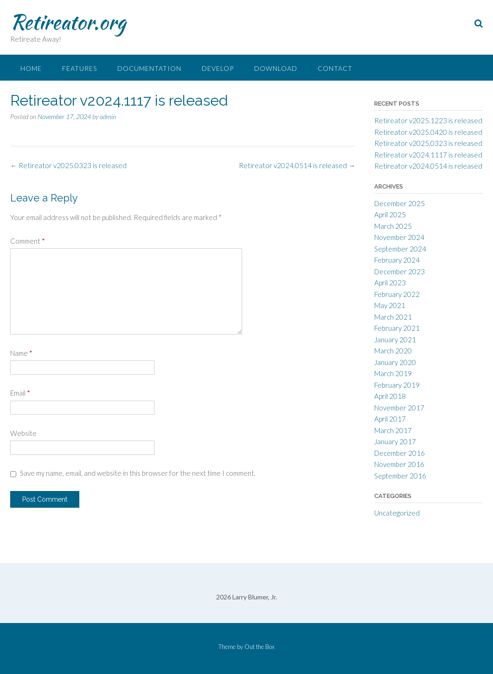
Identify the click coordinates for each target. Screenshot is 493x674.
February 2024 (397, 260)
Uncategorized (397, 513)
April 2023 (390, 282)
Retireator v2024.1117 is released (428, 155)
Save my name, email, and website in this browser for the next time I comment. (138, 473)
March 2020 (393, 350)
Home (31, 68)
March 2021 (393, 317)
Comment (27, 241)
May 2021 (389, 305)
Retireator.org (68, 22)
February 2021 (397, 328)
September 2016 (400, 476)
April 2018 (390, 396)
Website (23, 433)
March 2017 (393, 430)
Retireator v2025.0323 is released (68, 165)
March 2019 (393, 373)
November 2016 (399, 464)
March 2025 (393, 226)
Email (20, 393)
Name (21, 353)
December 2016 (399, 453)
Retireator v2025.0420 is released (428, 132)
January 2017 (395, 441)
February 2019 (397, 385)
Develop (218, 68)
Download (275, 68)
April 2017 (390, 419)
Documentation (149, 68)
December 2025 (399, 203)
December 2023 (399, 271)
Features (79, 68)
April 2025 (390, 214)
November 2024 (399, 237)
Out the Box (259, 646)
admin (108, 116)
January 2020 (395, 362)
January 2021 (395, 339)
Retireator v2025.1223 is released (428, 120)
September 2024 (400, 249)
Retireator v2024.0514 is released (297, 165)
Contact (335, 68)
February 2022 (397, 294)
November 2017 (399, 407)
